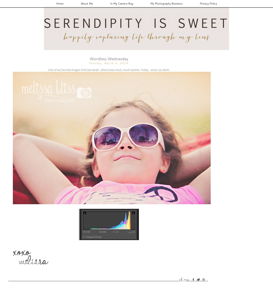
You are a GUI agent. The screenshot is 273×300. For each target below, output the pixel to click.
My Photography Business (166, 4)
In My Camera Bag (121, 4)
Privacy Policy (208, 4)
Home (60, 4)
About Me (87, 4)
